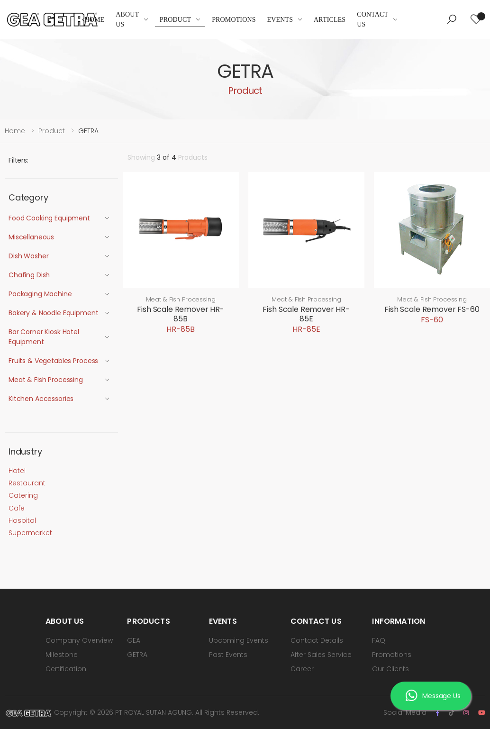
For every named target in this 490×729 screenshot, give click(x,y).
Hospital (22, 520)
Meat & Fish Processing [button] (46, 379)
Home (94, 19)
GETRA (137, 654)
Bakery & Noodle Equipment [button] (54, 313)
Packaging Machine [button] (40, 294)
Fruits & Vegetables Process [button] (53, 360)
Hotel (17, 470)
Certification (65, 669)
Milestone (61, 654)
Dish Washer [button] (28, 256)
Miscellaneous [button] (31, 237)
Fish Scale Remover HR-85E (306, 314)
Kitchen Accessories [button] (41, 398)
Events (280, 19)
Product (175, 19)
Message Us (433, 697)
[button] (451, 19)
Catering (23, 495)
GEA (133, 640)
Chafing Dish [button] (29, 275)
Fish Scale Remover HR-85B (180, 314)
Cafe (17, 508)
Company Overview (79, 640)
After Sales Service (321, 654)
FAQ (378, 640)
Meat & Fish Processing (181, 299)
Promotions (233, 19)
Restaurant (27, 483)
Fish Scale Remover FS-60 (431, 309)
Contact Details (316, 640)
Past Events (228, 654)
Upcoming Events (238, 640)
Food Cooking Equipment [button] (49, 218)
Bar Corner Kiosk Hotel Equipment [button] (44, 336)
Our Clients (390, 669)
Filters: (18, 160)
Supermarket (30, 533)
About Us (127, 19)
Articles (329, 19)
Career (302, 669)
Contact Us (372, 19)
